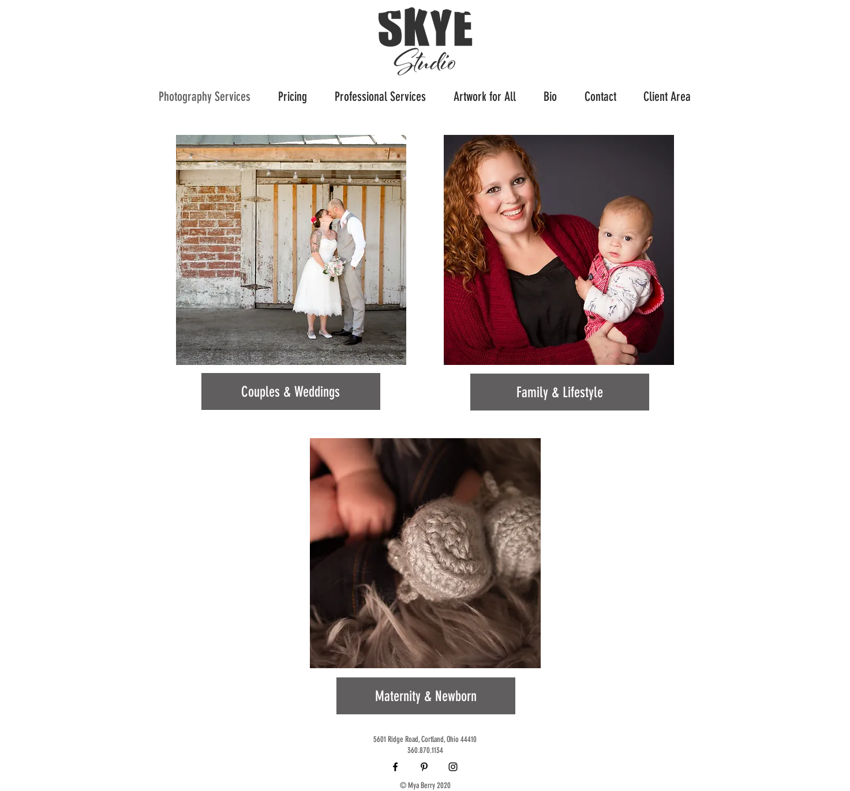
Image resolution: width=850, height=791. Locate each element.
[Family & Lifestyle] (559, 392)
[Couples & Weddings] (290, 391)
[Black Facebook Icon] (395, 767)
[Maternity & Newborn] (425, 695)
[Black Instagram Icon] (453, 767)
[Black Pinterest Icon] (424, 767)
